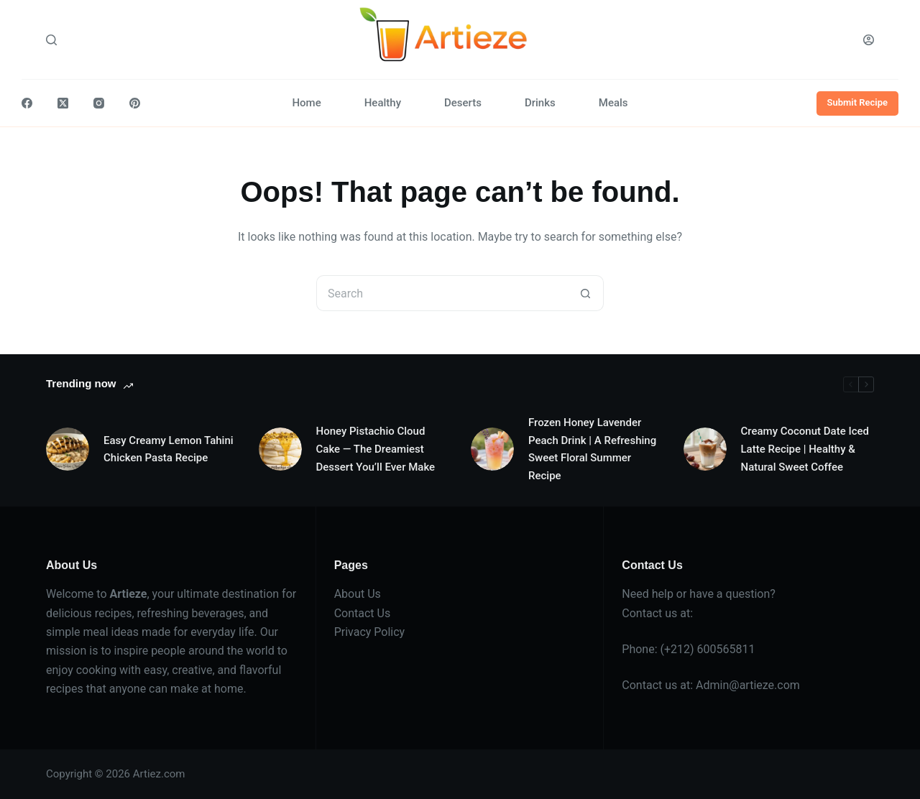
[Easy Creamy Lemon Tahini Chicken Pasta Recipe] (67, 449)
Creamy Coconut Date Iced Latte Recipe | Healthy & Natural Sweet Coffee (805, 449)
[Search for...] (442, 293)
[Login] (868, 39)
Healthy (382, 102)
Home (306, 102)
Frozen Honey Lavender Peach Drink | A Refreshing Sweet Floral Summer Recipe (592, 449)
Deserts (463, 102)
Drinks (540, 102)
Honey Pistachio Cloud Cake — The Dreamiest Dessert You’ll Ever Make (376, 449)
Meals (613, 102)
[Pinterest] (134, 103)
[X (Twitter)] (63, 103)
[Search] (51, 39)
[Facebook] (27, 103)
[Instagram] (98, 103)
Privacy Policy (369, 632)
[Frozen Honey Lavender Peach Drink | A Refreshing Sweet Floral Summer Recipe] (492, 449)
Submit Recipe (857, 102)
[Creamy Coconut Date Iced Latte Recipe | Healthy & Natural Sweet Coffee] (705, 449)
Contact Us (362, 613)
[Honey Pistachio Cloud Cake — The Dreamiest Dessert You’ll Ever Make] (280, 449)
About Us (357, 594)
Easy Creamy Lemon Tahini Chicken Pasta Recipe (169, 449)
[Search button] (586, 293)
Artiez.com (159, 773)
